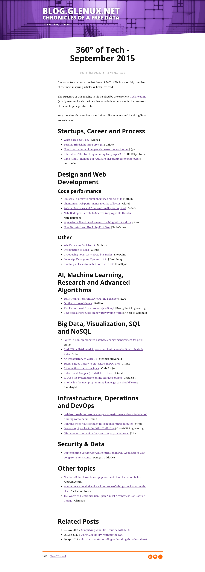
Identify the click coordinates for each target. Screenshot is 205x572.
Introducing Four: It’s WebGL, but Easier (88, 254)
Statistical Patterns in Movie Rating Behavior (91, 298)
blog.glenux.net (81, 10)
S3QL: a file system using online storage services (93, 377)
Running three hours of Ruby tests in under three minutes (98, 423)
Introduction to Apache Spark (81, 368)
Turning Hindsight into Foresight (84, 144)
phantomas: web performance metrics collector (92, 203)
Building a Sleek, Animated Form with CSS (89, 264)
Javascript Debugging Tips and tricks (86, 259)
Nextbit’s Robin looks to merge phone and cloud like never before (103, 477)
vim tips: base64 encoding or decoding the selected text (114, 539)
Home (47, 24)
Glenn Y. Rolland (58, 556)
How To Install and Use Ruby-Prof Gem (87, 227)
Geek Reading (138, 96)
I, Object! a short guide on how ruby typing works (93, 312)
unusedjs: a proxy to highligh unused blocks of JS (93, 199)
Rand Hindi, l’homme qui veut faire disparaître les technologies (102, 158)
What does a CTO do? (76, 139)
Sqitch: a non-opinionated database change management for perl (103, 340)
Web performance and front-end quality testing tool (95, 208)
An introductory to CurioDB (80, 358)
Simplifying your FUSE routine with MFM (105, 530)
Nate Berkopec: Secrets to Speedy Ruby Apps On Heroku (97, 213)
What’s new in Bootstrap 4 (79, 245)
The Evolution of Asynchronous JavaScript (89, 308)
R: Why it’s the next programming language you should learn (100, 382)
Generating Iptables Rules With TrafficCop (89, 428)
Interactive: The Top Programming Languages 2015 (94, 154)
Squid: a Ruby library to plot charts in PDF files (92, 363)
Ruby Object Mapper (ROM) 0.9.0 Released (89, 373)
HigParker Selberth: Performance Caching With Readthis (97, 222)
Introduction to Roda (76, 249)
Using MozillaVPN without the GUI (102, 534)
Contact (67, 24)
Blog (56, 24)
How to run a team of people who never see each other (96, 149)
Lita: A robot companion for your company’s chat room (96, 433)
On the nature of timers (78, 303)
